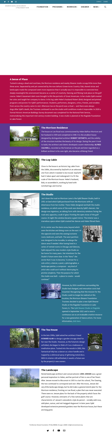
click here (76, 321)
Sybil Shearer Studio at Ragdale (87, 308)
